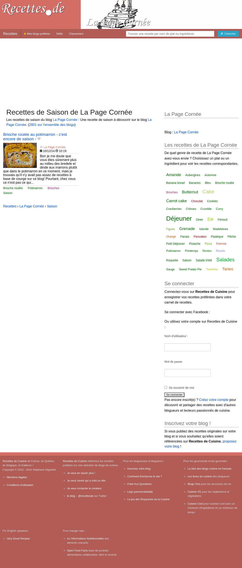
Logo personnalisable (140, 491)
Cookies (212, 201)
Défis (59, 33)
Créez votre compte (214, 400)
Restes (207, 251)
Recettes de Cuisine (15, 461)
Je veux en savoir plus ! (81, 473)
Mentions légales (17, 477)
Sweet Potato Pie (190, 269)
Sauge (170, 269)
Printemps (191, 251)
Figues (170, 229)
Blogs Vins (194, 484)
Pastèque (217, 236)
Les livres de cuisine (200, 476)
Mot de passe (173, 361)
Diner (199, 219)
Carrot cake (176, 201)
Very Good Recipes (18, 538)
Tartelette (212, 269)
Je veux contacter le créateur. (84, 488)
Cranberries (173, 209)
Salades (225, 259)
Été (210, 219)
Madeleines (220, 229)
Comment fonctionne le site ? (144, 476)
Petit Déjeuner (175, 243)
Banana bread (175, 183)
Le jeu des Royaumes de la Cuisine (148, 499)
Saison (7, 193)
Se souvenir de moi (181, 387)
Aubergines (192, 175)
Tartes (227, 269)
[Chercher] (228, 34)
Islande (204, 229)
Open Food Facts (77, 550)
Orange (171, 236)
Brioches (53, 188)
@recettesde (86, 495)
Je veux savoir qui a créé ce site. (86, 480)
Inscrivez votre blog (139, 468)
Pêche (231, 236)
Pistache (195, 243)
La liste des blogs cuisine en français (209, 468)
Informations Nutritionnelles (87, 538)
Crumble (206, 209)
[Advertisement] (121, 71)
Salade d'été (204, 260)
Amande (173, 175)
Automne (210, 175)
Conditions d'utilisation (20, 485)
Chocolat (197, 201)
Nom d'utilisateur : (176, 336)
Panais (184, 236)
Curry (219, 209)
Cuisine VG (194, 491)
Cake (208, 191)
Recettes (10, 34)
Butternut (190, 192)
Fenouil (222, 219)
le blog (71, 495)
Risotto (220, 251)
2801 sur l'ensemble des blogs (52, 125)
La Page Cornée (65, 120)
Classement (76, 33)
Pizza (208, 243)
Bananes (195, 183)
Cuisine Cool (195, 503)
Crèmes (191, 209)
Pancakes (200, 236)
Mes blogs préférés (37, 33)
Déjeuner (179, 218)
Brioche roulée (13, 188)
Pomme (221, 243)
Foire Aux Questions (139, 484)
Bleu (208, 183)
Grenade (187, 228)
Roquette (172, 260)
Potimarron (35, 188)
